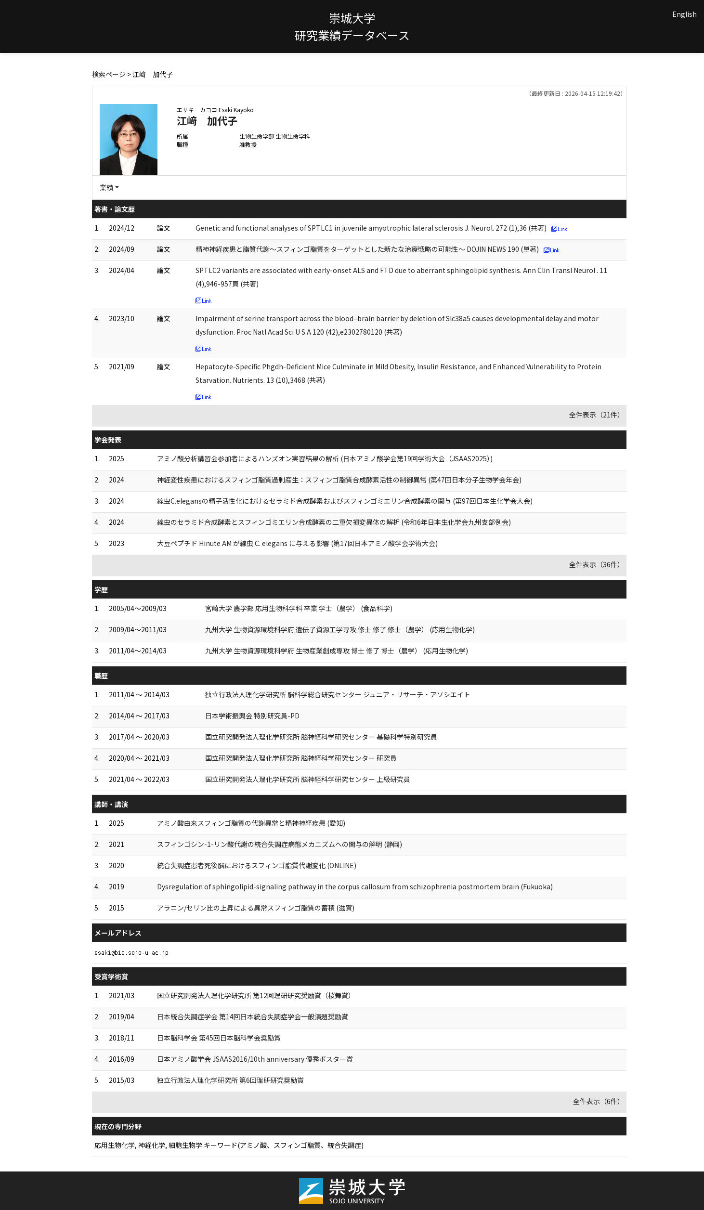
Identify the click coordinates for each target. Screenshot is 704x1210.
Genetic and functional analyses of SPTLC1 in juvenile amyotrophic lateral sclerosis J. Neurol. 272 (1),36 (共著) (371, 228)
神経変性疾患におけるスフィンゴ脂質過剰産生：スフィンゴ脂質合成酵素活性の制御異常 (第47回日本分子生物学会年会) (339, 479)
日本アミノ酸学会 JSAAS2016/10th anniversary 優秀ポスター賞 (255, 1059)
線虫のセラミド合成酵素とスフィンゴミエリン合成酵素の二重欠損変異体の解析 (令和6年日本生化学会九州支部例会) (334, 522)
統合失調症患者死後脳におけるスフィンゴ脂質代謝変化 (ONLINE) (256, 865)
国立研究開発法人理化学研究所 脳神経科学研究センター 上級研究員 (307, 779)
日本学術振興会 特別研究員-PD (252, 715)
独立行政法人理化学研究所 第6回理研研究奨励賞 (230, 1080)
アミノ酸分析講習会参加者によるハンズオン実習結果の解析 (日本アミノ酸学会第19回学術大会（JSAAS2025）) (325, 458)
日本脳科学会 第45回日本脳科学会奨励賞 (219, 1037)
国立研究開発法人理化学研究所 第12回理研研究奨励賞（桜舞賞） (256, 995)
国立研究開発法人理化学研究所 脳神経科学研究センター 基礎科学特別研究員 (321, 737)
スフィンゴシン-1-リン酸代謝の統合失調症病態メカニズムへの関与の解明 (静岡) (279, 844)
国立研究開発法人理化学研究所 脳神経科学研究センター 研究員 (301, 758)
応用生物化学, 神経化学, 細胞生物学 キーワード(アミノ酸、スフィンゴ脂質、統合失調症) (229, 1145)
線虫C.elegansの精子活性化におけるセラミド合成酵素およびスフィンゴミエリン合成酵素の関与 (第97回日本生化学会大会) (345, 501)
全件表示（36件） (596, 564)
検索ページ (109, 74)
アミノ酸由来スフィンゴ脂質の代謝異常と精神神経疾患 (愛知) (251, 823)
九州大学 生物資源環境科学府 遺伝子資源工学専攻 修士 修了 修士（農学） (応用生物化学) (340, 629)
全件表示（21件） (596, 414)
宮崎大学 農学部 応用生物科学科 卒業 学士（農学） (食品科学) (298, 608)
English (684, 14)
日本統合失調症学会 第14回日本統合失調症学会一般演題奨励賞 (252, 1016)
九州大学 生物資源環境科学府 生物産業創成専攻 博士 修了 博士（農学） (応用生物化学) (336, 650)
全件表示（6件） (598, 1101)
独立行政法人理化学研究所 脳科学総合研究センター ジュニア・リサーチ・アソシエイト (337, 694)
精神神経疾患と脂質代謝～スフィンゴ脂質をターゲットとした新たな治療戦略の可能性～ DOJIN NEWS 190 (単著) (367, 249)
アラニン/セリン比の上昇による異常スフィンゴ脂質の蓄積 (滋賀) (255, 907)
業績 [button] (106, 187)
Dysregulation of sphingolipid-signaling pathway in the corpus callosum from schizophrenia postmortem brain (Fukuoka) (355, 886)
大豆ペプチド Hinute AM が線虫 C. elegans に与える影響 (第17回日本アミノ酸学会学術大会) (297, 543)
